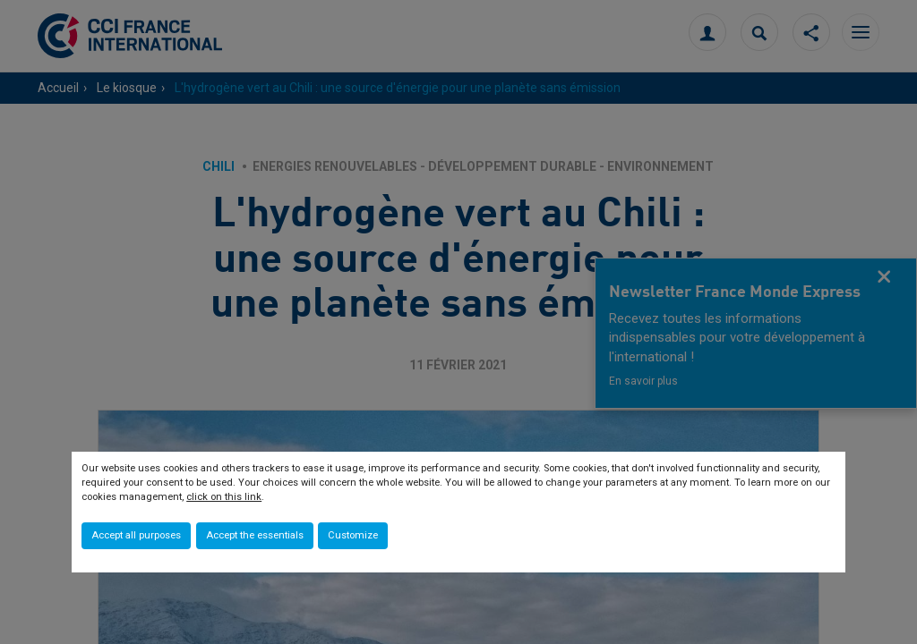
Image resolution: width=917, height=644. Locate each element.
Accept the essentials (255, 535)
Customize (353, 535)
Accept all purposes (136, 535)
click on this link (223, 497)
